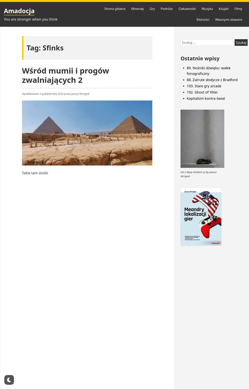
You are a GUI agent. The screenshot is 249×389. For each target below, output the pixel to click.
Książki (224, 9)
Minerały (137, 9)
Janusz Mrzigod (80, 93)
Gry (152, 9)
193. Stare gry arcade (204, 86)
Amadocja (19, 11)
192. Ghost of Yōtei (202, 92)
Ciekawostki (187, 9)
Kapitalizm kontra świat (206, 98)
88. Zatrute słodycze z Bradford (212, 79)
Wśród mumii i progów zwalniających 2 (65, 75)
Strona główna (114, 9)
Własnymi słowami (228, 19)
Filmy (238, 9)
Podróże (167, 9)
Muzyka (207, 9)
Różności (202, 19)
